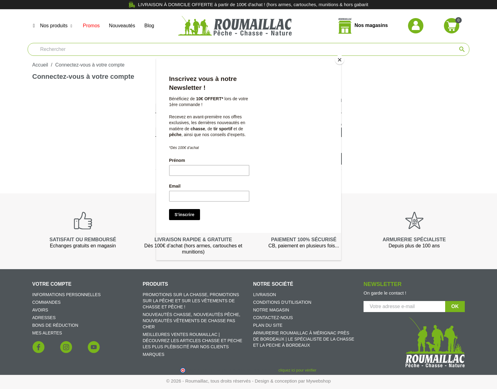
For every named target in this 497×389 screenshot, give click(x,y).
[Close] (339, 59)
